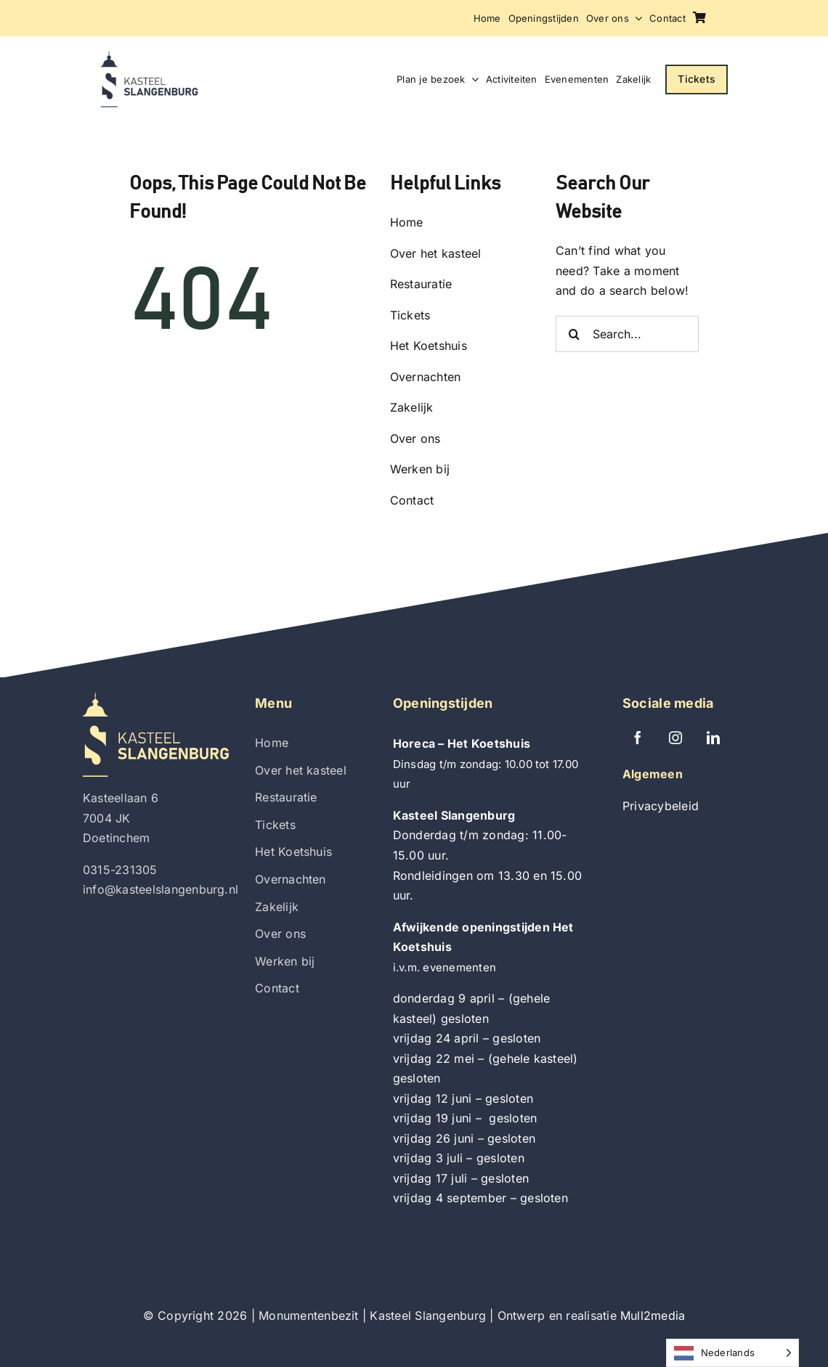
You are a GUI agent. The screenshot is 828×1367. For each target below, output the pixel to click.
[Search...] (627, 334)
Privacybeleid (660, 806)
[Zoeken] (574, 334)
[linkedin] (713, 737)
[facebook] (637, 737)
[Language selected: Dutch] (732, 1353)
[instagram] (675, 737)
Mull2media (652, 1315)
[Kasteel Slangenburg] (149, 56)
